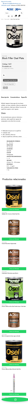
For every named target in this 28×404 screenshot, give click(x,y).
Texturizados (7, 19)
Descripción (5, 97)
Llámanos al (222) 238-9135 (13, 5)
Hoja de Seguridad (9, 84)
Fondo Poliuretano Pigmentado (9, 243)
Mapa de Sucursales (6, 1)
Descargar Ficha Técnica (10, 80)
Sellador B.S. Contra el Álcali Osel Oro (11, 214)
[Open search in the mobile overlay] (14, 13)
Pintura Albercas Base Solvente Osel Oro (11, 369)
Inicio (2, 19)
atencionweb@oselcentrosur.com (12, 3)
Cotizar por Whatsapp (14, 209)
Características (15, 97)
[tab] (5, 97)
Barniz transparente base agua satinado (11, 336)
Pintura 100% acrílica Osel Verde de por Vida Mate (14, 306)
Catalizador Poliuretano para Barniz (10, 273)
